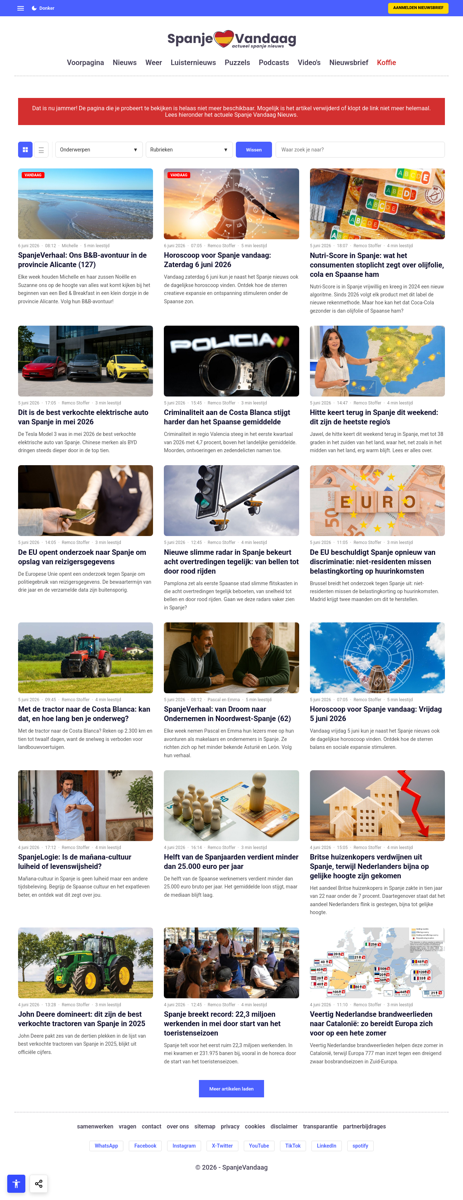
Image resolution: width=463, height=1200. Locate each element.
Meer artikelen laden (231, 1089)
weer (153, 63)
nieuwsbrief (349, 63)
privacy (230, 1126)
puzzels (237, 63)
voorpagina (85, 63)
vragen (127, 1126)
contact (151, 1126)
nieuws (125, 63)
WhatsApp (106, 1146)
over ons (178, 1126)
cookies (255, 1126)
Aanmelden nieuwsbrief (418, 7)
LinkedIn (326, 1146)
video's (309, 63)
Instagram (184, 1146)
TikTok (293, 1146)
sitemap (205, 1126)
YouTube (259, 1146)
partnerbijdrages (364, 1126)
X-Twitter (222, 1146)
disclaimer (284, 1126)
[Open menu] (20, 8)
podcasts (274, 63)
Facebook (145, 1146)
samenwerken (95, 1126)
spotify (360, 1146)
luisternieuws (193, 63)
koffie (386, 63)
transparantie (320, 1126)
